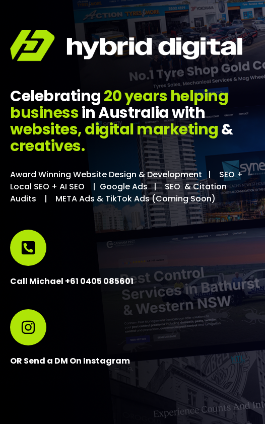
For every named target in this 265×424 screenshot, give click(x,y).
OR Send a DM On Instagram (70, 361)
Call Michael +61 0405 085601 (72, 281)
